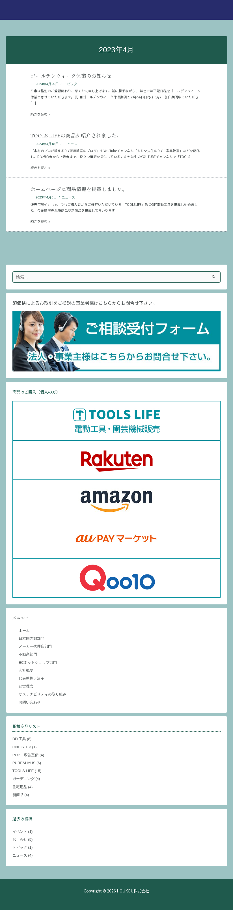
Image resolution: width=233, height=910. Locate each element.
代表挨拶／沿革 (31, 678)
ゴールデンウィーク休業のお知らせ (71, 75)
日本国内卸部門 (31, 638)
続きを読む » (40, 114)
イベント (19, 831)
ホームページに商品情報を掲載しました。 (79, 189)
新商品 (17, 795)
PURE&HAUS (24, 763)
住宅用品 (19, 787)
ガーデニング (23, 779)
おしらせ (19, 839)
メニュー (20, 618)
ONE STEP (21, 747)
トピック (70, 84)
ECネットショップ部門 (38, 662)
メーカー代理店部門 (35, 646)
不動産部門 (28, 654)
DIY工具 (19, 739)
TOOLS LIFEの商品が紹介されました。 (76, 135)
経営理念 (26, 686)
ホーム (24, 630)
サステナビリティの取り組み (42, 694)
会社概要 (26, 670)
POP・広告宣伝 (25, 755)
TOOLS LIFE (23, 771)
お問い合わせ (30, 702)
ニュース (70, 144)
